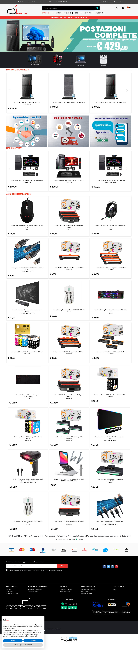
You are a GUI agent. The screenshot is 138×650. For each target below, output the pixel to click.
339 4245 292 (62, 2)
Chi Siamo (9, 590)
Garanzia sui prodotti (66, 590)
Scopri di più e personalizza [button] (23, 645)
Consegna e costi (33, 591)
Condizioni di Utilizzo (12, 593)
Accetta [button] (33, 640)
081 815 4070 (52, 2)
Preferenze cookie (86, 593)
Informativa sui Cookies (88, 590)
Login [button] (115, 590)
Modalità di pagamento (35, 590)
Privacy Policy (35, 570)
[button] (123, 8)
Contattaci (9, 591)
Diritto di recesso (65, 591)
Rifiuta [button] (13, 640)
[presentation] (20, 575)
